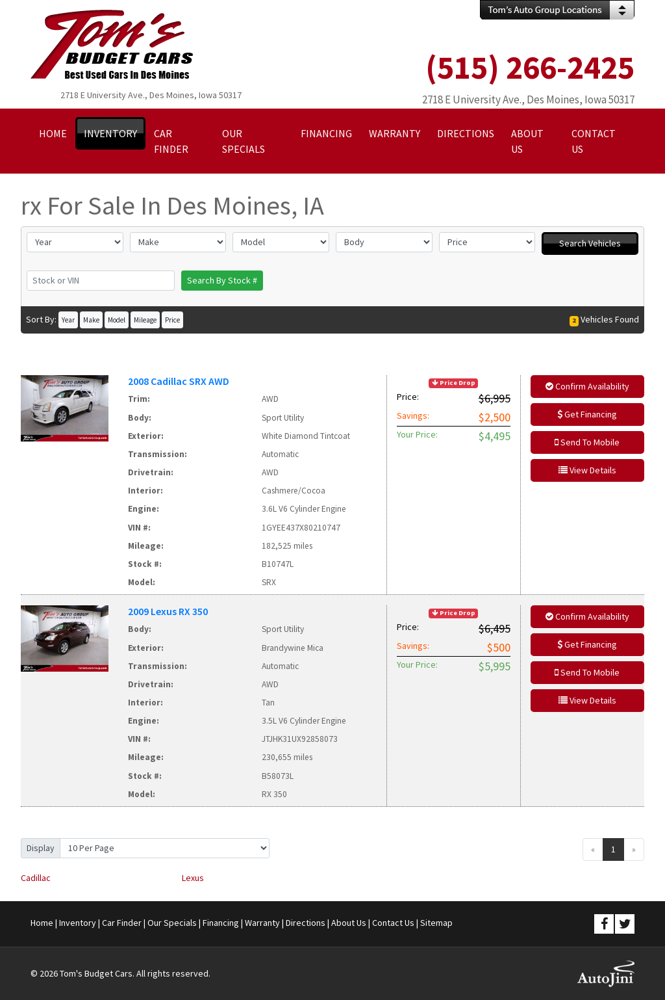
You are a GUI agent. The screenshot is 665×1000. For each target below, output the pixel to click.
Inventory (77, 922)
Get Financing (587, 414)
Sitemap (436, 922)
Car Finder (122, 922)
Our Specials (172, 922)
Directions (305, 922)
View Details (587, 470)
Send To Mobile (587, 442)
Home (42, 922)
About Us (348, 922)
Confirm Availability (587, 386)
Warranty (262, 922)
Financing (221, 922)
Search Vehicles (590, 243)
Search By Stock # (222, 280)
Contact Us (393, 922)
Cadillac (36, 878)
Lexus (193, 878)
